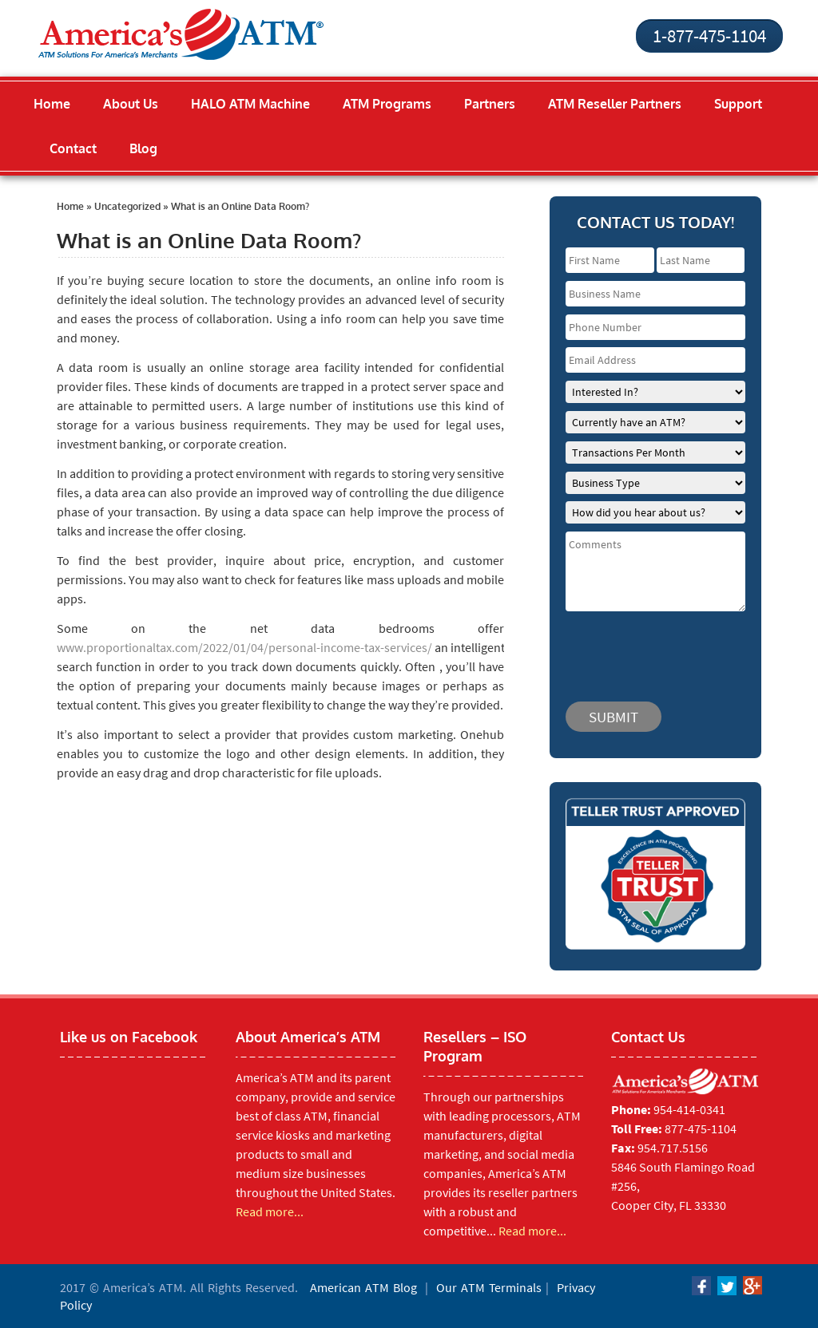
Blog (143, 148)
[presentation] (661, 649)
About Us (130, 104)
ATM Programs (387, 104)
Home (52, 104)
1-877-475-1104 (709, 35)
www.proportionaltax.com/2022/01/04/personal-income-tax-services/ (244, 647)
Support (738, 104)
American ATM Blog (363, 1287)
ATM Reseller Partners (614, 104)
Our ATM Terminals (489, 1287)
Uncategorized (127, 206)
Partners (489, 104)
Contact (73, 148)
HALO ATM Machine (250, 104)
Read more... (270, 1211)
